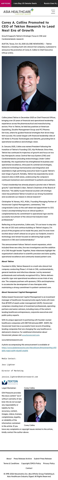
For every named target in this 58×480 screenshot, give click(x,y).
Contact (29, 468)
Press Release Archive (23, 459)
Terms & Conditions (11, 463)
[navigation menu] (53, 11)
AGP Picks (5, 3)
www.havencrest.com (30, 335)
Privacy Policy (49, 463)
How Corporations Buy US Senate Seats (20, 3)
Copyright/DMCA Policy (31, 463)
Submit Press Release (43, 459)
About (8, 459)
